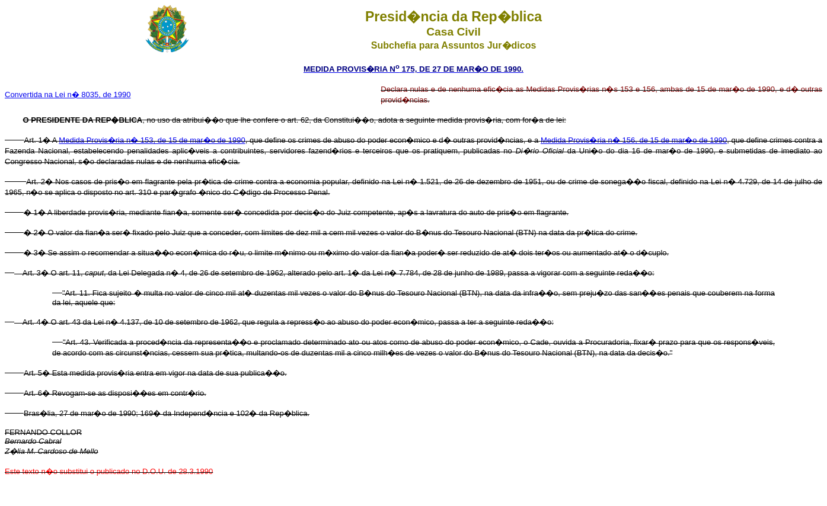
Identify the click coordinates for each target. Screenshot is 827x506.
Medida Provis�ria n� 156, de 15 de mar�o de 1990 (634, 140)
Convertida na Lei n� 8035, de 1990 (68, 94)
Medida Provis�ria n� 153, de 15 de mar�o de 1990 (152, 140)
